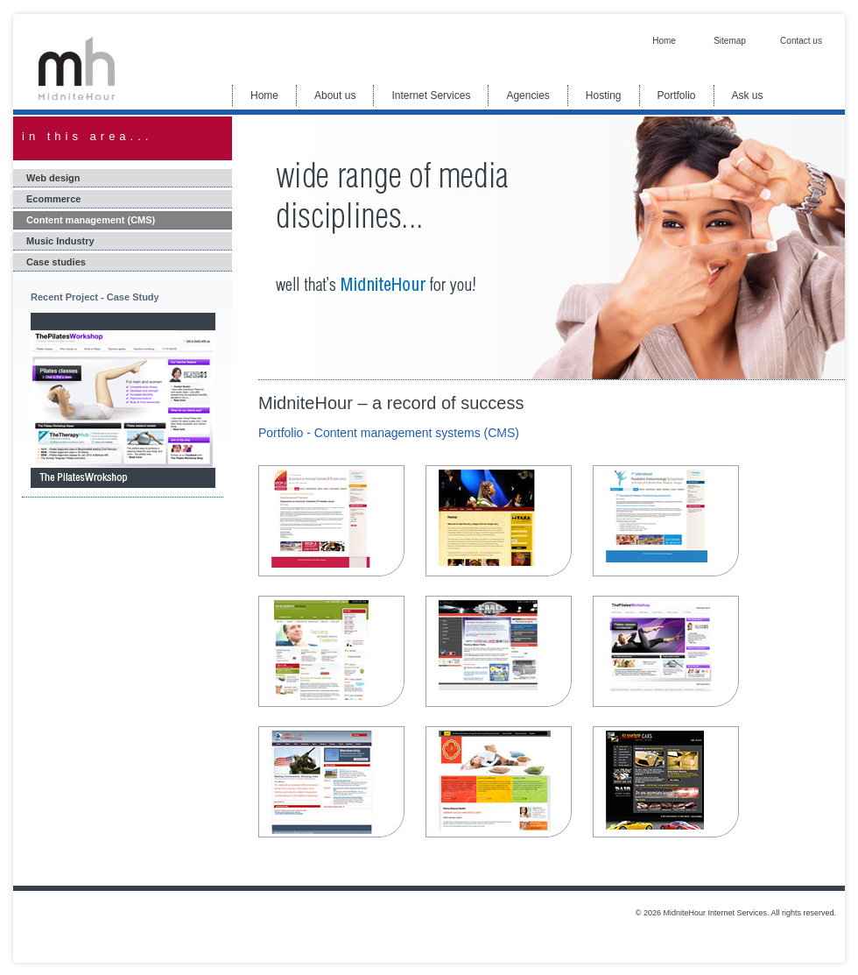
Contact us (801, 41)
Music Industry (60, 241)
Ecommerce (53, 199)
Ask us (747, 95)
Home (664, 41)
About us (334, 95)
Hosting (604, 95)
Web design (53, 178)
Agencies (527, 95)
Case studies (56, 262)
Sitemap (730, 41)
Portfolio (677, 95)
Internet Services (430, 95)
